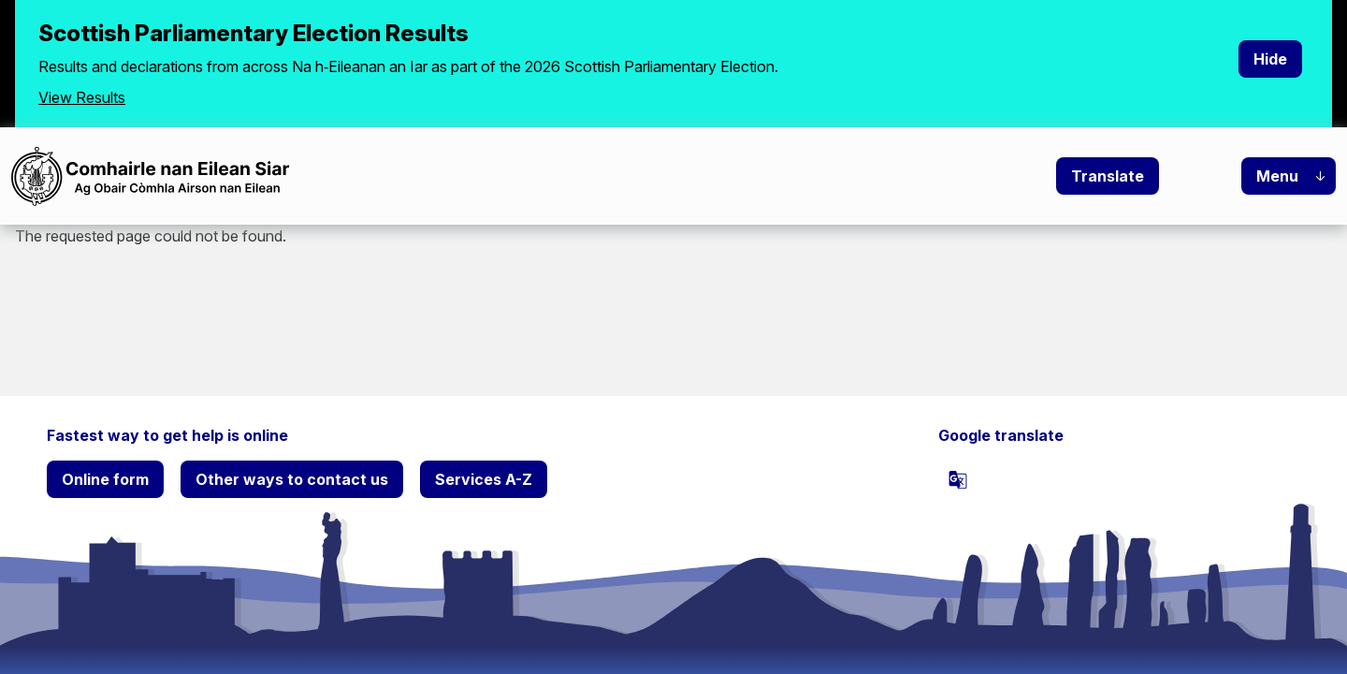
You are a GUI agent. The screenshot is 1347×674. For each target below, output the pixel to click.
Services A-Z (483, 479)
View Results (81, 97)
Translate (1107, 176)
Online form (105, 479)
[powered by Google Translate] (958, 479)
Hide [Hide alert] (1270, 59)
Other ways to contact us (292, 479)
